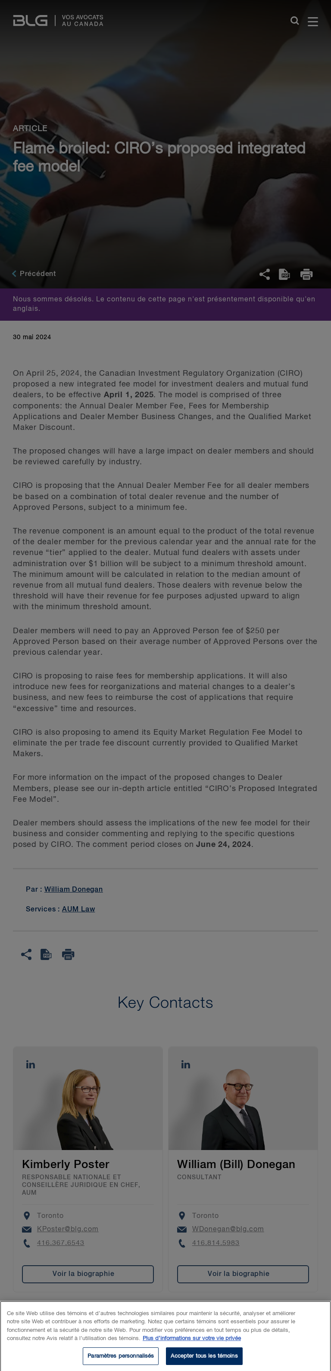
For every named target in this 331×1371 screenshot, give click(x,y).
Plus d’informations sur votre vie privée (192, 1343)
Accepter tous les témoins (204, 1360)
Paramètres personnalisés (120, 1360)
